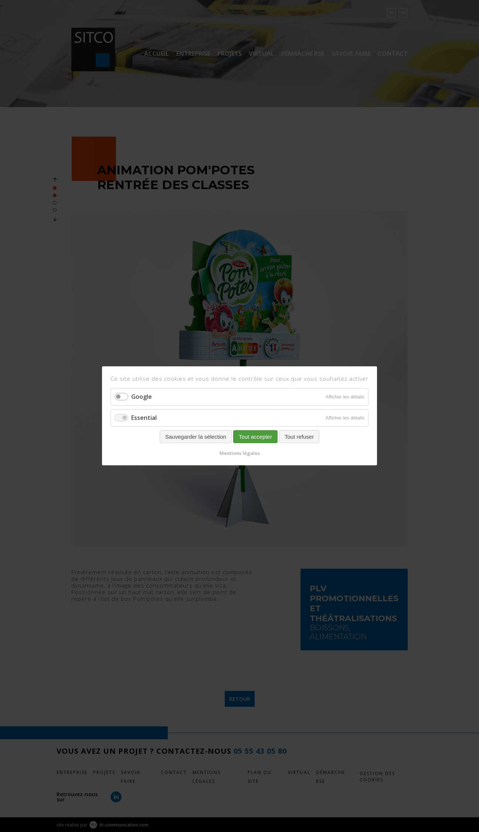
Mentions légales (240, 453)
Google (141, 397)
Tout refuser (299, 437)
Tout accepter (255, 437)
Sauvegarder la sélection (195, 437)
